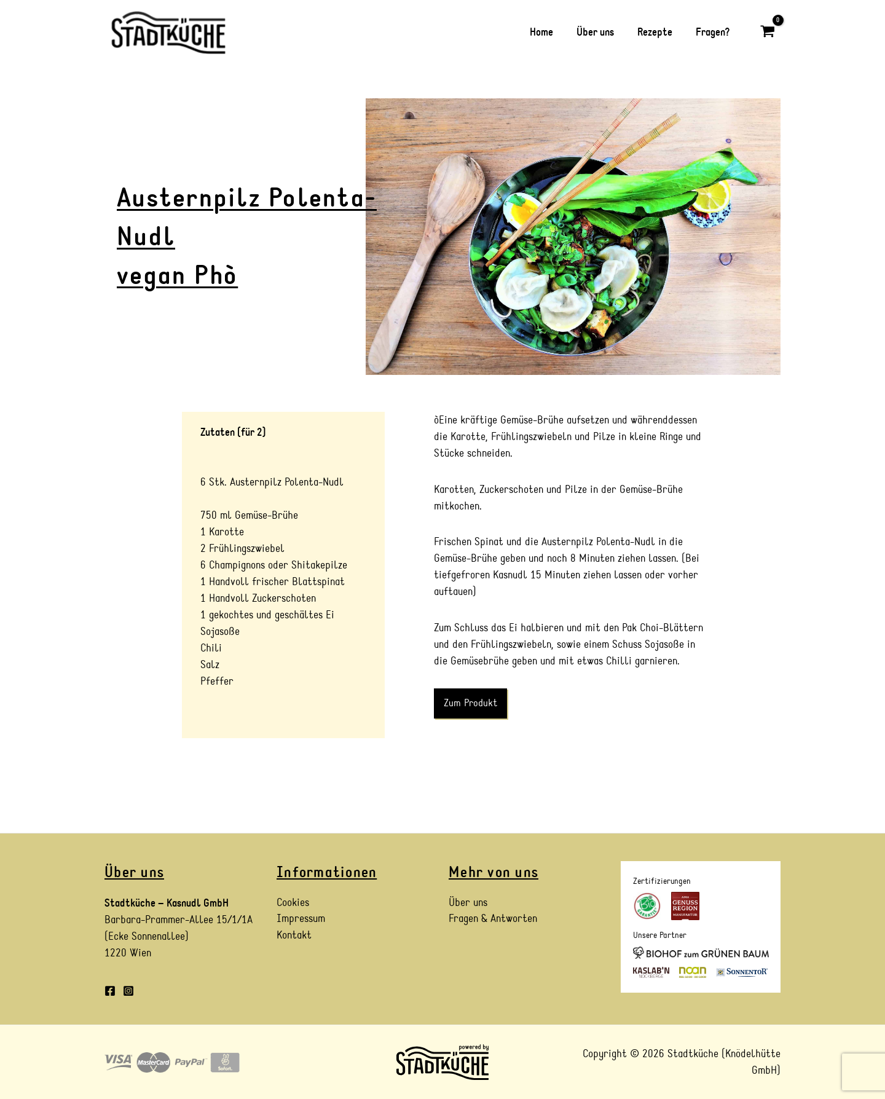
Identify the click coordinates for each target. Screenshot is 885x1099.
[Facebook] (110, 990)
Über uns (468, 903)
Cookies (293, 903)
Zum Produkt (470, 703)
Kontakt (294, 936)
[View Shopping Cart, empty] (768, 32)
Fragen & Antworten (493, 920)
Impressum (301, 920)
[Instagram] (128, 990)
